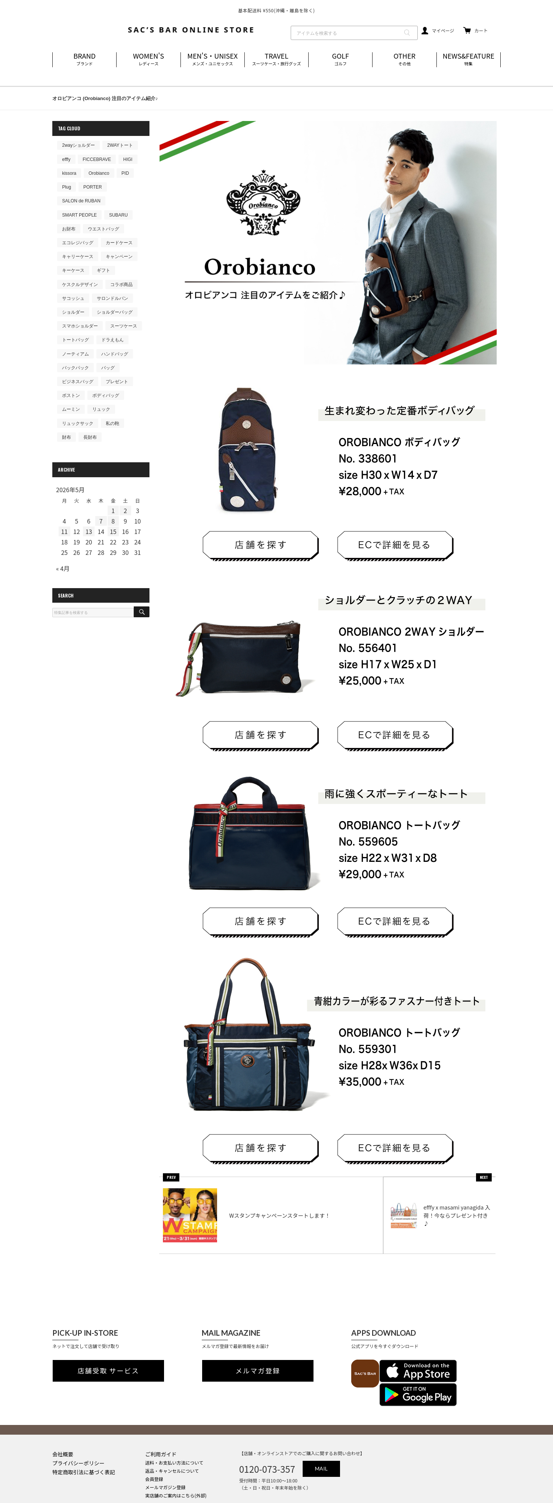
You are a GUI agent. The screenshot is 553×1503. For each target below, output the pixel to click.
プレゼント (117, 381)
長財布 (90, 437)
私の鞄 (112, 423)
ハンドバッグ (114, 354)
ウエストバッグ (103, 229)
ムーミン (71, 409)
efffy (66, 159)
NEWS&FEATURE (468, 59)
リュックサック (77, 423)
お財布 (68, 229)
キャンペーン (119, 256)
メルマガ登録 (257, 1361)
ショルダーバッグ (115, 312)
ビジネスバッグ (77, 381)
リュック (101, 409)
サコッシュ (73, 298)
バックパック (75, 367)
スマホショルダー (80, 326)
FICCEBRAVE (97, 159)
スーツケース (123, 326)
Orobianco (99, 173)
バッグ (108, 367)
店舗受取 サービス (108, 1361)
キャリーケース (77, 256)
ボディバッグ (105, 395)
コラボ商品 (121, 284)
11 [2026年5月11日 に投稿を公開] (64, 531)
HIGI (128, 159)
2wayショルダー (78, 145)
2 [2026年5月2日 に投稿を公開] (125, 510)
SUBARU (118, 215)
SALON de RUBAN (81, 201)
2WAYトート (120, 145)
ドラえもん (112, 339)
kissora (69, 173)
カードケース (119, 242)
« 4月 (62, 568)
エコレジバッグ (77, 242)
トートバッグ (75, 339)
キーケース (73, 270)
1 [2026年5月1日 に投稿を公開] (113, 510)
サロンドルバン (112, 298)
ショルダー (73, 312)
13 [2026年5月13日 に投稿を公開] (89, 531)
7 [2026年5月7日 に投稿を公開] (101, 520)
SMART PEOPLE (79, 215)
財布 (66, 437)
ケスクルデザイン (80, 284)
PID (125, 173)
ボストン (71, 395)
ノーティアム (75, 354)
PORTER (92, 187)
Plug (66, 187)
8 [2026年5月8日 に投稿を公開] (113, 520)
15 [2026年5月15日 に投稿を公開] (113, 531)
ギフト (103, 270)
